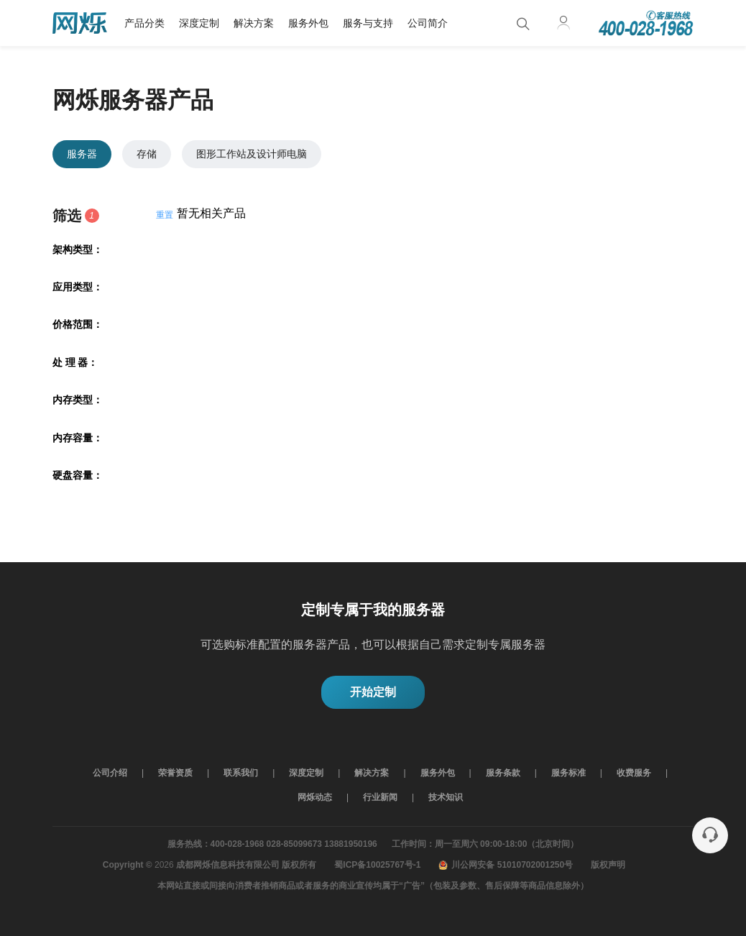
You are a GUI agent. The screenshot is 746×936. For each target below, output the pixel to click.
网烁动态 (315, 797)
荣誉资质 (175, 773)
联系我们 (241, 773)
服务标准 (568, 773)
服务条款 (503, 773)
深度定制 (199, 23)
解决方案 (254, 23)
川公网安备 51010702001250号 (505, 865)
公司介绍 (110, 773)
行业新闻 (380, 797)
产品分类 (144, 23)
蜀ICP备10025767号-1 (377, 865)
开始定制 (373, 692)
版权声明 (608, 865)
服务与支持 (368, 23)
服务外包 (308, 23)
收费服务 (634, 773)
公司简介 (427, 23)
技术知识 (445, 797)
